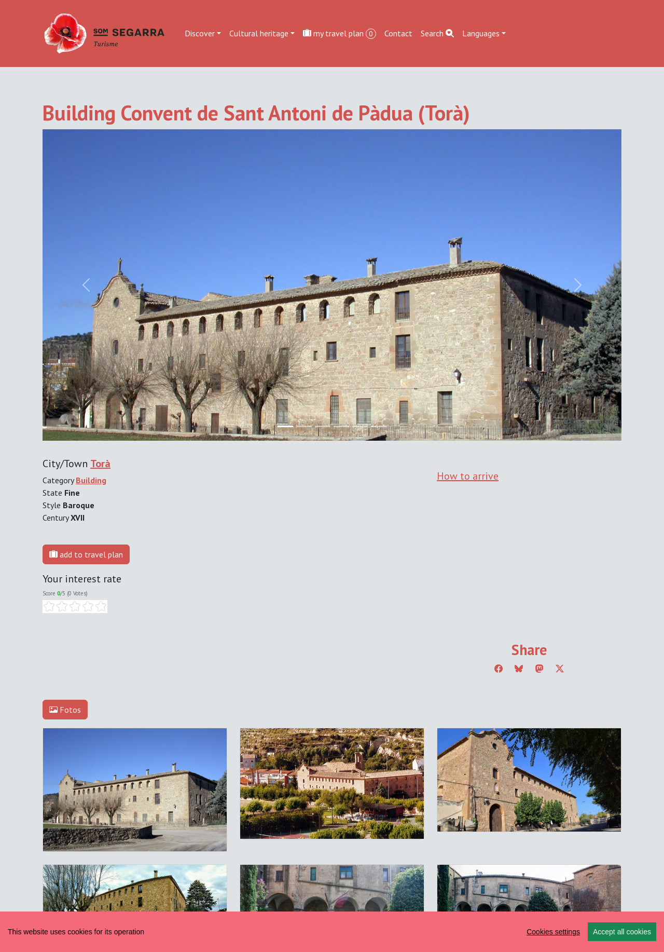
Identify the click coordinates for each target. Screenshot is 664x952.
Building (91, 480)
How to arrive (468, 476)
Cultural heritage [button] (258, 33)
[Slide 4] (360, 426)
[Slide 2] (322, 426)
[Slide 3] (341, 426)
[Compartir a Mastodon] (539, 668)
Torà (100, 463)
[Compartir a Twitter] (560, 668)
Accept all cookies (622, 932)
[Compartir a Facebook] (498, 668)
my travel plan (339, 33)
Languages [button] (481, 33)
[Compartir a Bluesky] (519, 668)
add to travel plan (86, 554)
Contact (398, 33)
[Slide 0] (285, 426)
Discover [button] (200, 33)
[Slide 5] (378, 426)
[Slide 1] (304, 426)
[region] (332, 932)
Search (437, 33)
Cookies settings (553, 932)
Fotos (65, 709)
